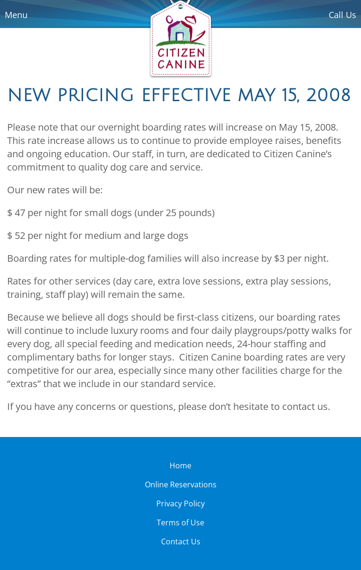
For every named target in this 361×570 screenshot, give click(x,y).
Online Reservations (181, 484)
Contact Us (180, 541)
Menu (16, 14)
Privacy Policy (180, 503)
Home (180, 465)
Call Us (342, 14)
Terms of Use (180, 522)
